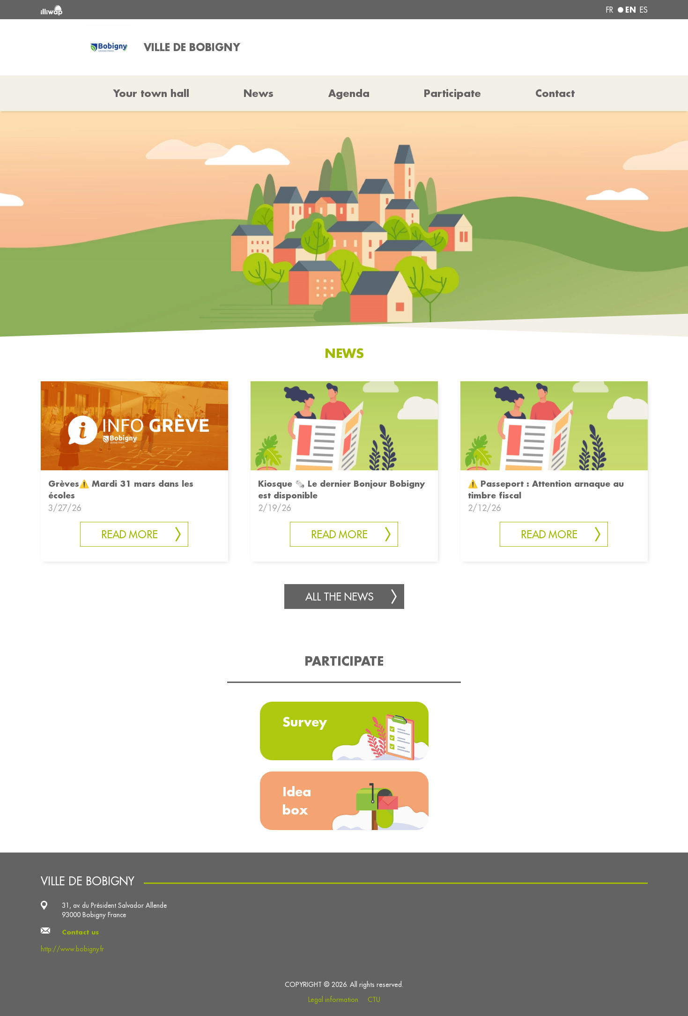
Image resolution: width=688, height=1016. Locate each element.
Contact (555, 93)
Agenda (349, 93)
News (259, 93)
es (644, 10)
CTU (374, 999)
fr (609, 10)
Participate (452, 93)
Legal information (333, 999)
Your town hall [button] (151, 93)
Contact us (80, 932)
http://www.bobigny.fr (72, 949)
